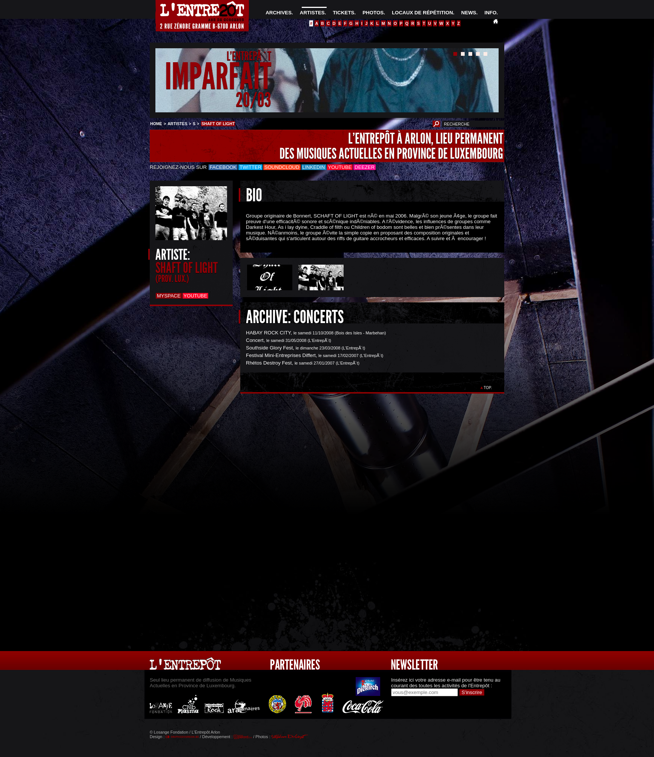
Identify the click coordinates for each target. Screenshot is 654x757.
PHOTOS (373, 12)
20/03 (253, 100)
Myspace (169, 296)
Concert (255, 340)
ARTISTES (312, 12)
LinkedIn (313, 167)
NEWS (468, 12)
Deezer (365, 167)
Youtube (340, 167)
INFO (490, 12)
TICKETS (343, 12)
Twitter (250, 167)
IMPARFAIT (218, 76)
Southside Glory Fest (269, 348)
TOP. (488, 388)
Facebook (223, 167)
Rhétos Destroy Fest (269, 363)
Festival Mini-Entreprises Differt (281, 355)
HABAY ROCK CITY (268, 333)
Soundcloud (281, 167)
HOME (156, 123)
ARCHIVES (279, 12)
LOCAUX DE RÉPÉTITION (422, 12)
